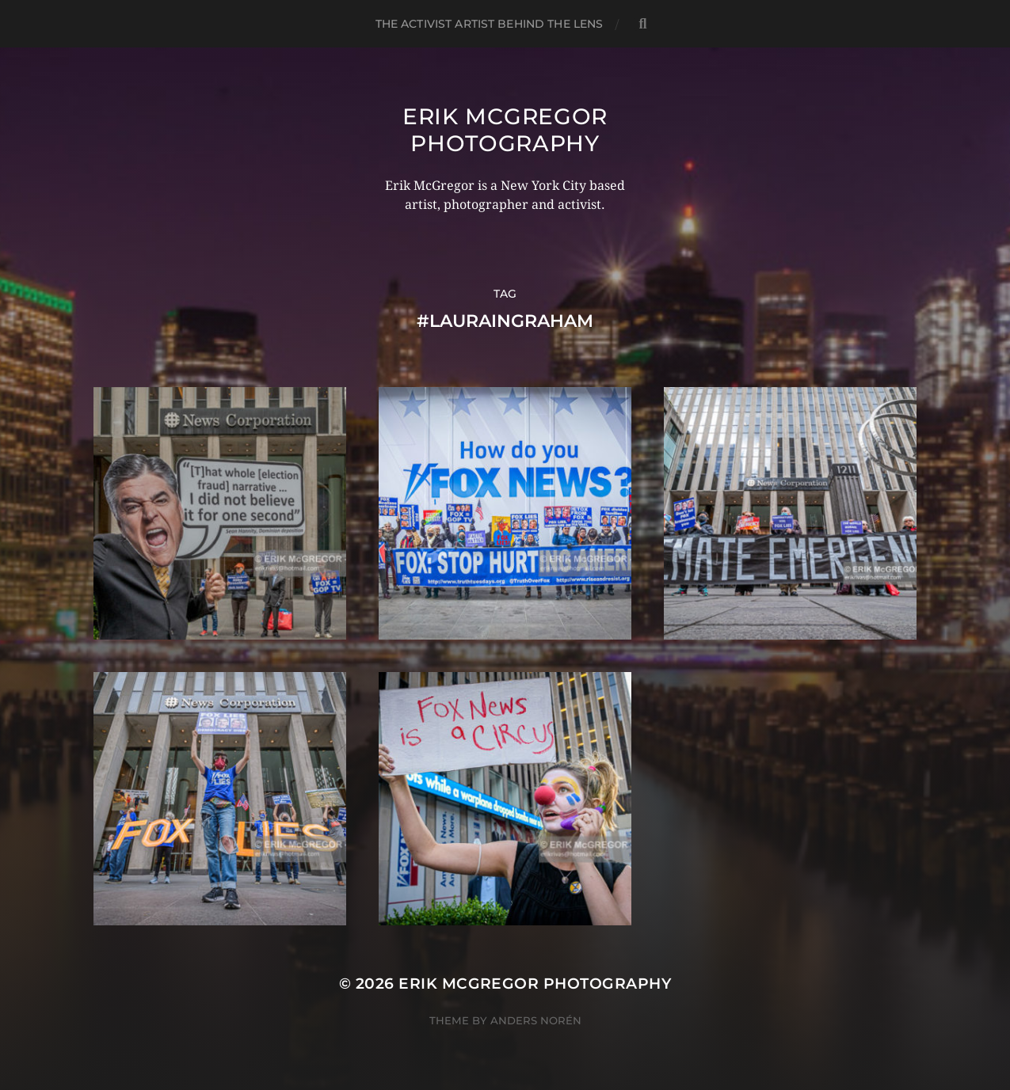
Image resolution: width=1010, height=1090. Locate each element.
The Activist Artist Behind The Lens (489, 24)
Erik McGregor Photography (505, 130)
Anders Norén (535, 1020)
